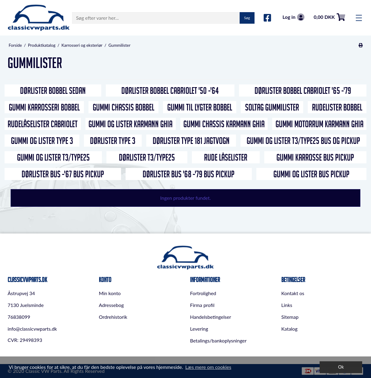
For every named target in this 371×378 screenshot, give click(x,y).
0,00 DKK (329, 17)
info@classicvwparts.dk (32, 329)
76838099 (19, 317)
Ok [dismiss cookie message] (341, 366)
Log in (293, 17)
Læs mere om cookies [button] (208, 367)
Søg (247, 17)
